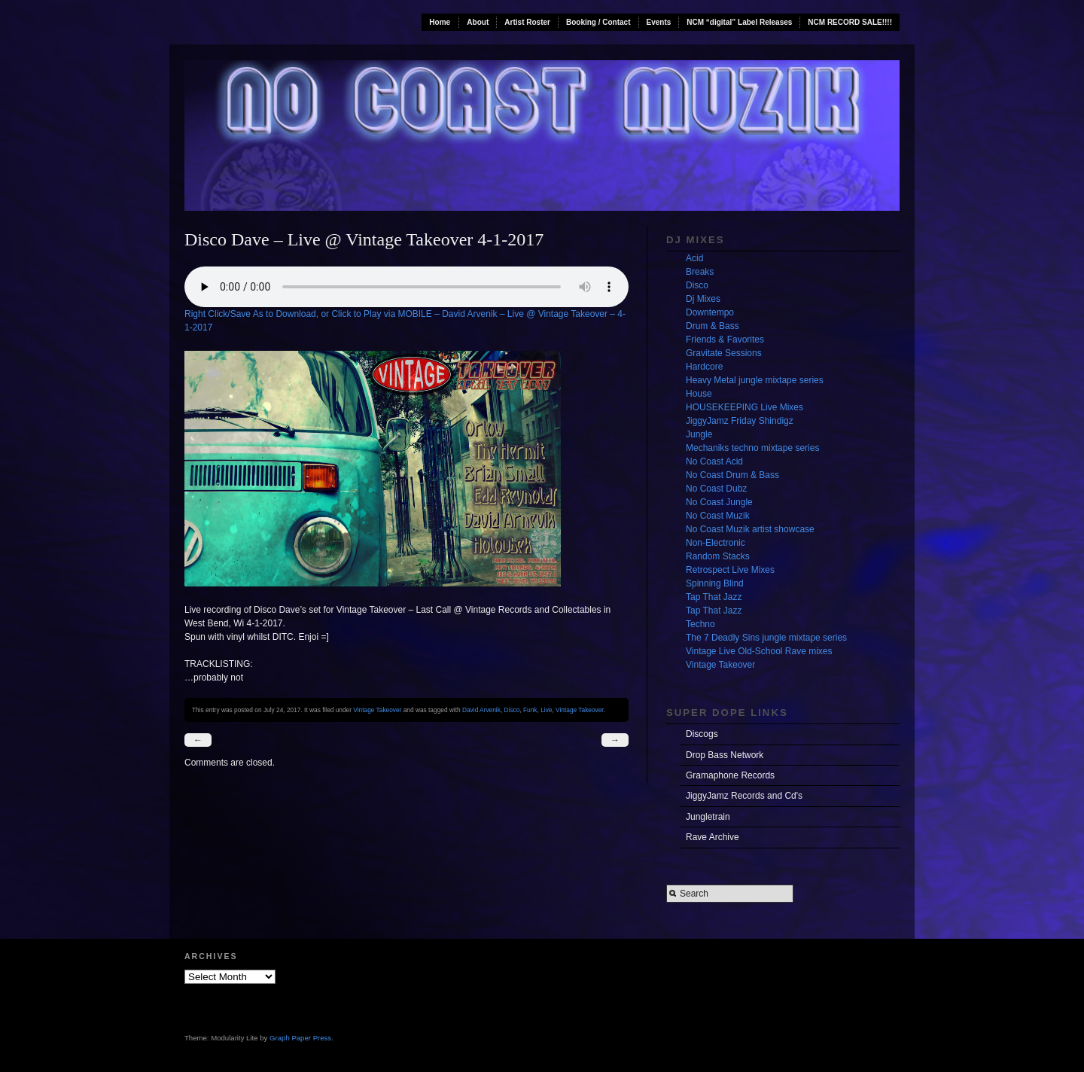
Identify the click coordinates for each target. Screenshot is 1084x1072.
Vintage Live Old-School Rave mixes (759, 651)
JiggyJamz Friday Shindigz (739, 421)
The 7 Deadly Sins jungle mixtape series (766, 637)
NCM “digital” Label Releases (739, 22)
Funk (530, 710)
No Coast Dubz (716, 488)
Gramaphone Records (730, 775)
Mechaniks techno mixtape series (752, 448)
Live (546, 710)
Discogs (702, 734)
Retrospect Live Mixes (730, 570)
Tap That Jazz (713, 597)
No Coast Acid (714, 461)
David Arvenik (481, 710)
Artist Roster (527, 22)
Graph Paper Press (300, 1038)
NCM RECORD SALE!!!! (850, 22)
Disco (512, 710)
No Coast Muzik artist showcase (750, 529)
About (478, 22)
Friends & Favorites (725, 339)
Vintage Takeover (377, 710)
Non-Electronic (715, 543)
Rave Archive (712, 837)
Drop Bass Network (724, 755)
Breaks (700, 271)
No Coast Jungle (719, 502)
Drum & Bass (712, 326)
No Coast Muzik (718, 515)
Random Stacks (718, 556)
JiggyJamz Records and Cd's (744, 795)
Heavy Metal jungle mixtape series (755, 380)
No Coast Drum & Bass (732, 475)
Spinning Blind (715, 583)
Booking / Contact (598, 22)
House (699, 393)
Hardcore (704, 366)
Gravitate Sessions (724, 353)
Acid (694, 258)
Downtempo (710, 312)
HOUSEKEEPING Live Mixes (744, 407)
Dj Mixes (703, 299)
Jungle (699, 434)
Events (659, 22)
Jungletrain (708, 817)
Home (439, 22)
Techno (700, 624)
